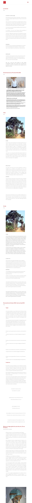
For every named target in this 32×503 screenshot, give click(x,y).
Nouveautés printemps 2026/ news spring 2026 (14, 303)
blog (4, 10)
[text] (16, 44)
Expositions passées (8, 429)
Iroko (4, 112)
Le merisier (5, 8)
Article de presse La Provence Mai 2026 (12, 72)
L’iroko (4, 206)
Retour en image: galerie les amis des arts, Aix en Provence (14, 427)
